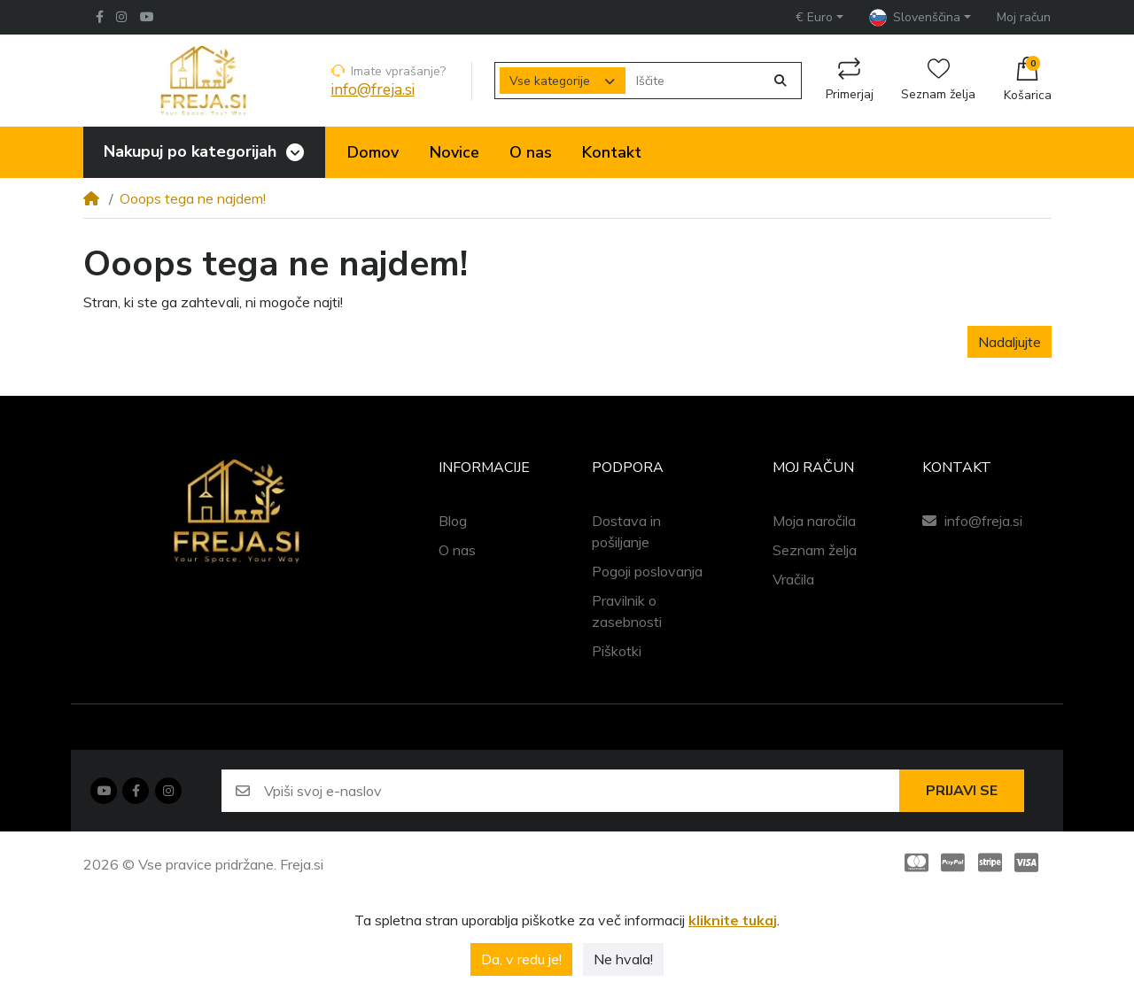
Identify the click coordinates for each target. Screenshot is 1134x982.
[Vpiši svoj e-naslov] (581, 790)
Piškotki (616, 651)
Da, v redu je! (521, 959)
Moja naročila (814, 521)
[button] (819, 17)
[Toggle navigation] (295, 152)
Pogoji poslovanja (647, 571)
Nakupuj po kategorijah (189, 151)
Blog (453, 521)
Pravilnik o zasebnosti (627, 611)
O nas (457, 550)
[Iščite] (695, 81)
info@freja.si (373, 90)
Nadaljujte (1009, 342)
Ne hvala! (623, 959)
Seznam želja (938, 80)
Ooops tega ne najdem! (193, 198)
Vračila (793, 579)
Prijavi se (962, 790)
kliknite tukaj (732, 920)
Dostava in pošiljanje (626, 531)
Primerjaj (850, 80)
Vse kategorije (549, 81)
